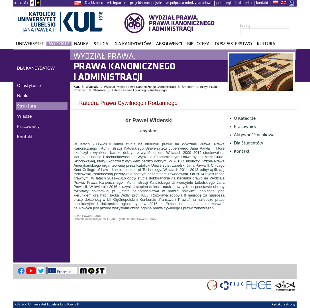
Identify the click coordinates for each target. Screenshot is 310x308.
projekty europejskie (146, 3)
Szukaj (244, 26)
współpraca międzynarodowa (189, 3)
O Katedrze (245, 118)
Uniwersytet (30, 44)
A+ (26, 3)
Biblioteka (198, 44)
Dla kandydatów (132, 44)
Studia (101, 44)
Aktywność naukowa (254, 135)
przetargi (223, 3)
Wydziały (59, 44)
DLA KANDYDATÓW (36, 68)
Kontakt (242, 151)
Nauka (81, 44)
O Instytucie (29, 85)
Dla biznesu (94, 3)
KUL (77, 86)
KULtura (266, 44)
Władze (24, 116)
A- (16, 3)
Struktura (188, 86)
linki (238, 3)
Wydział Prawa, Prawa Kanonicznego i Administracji (140, 86)
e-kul (248, 3)
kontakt (262, 3)
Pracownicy (245, 126)
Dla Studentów (248, 143)
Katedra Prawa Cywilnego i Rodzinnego (139, 90)
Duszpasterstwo (233, 44)
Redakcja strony (283, 304)
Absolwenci (169, 44)
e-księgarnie (116, 3)
